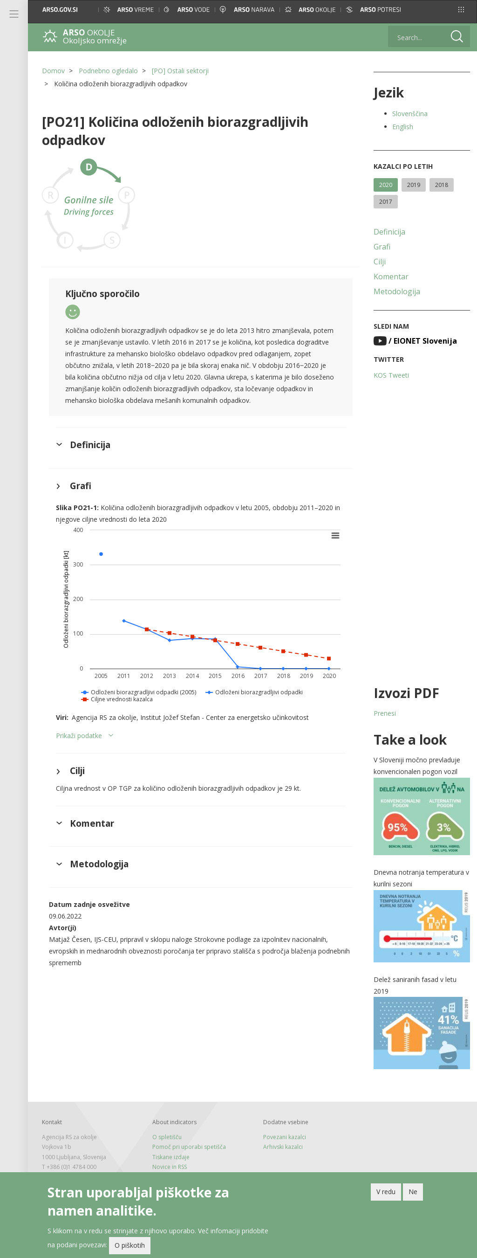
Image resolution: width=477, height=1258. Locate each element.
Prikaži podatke (79, 735)
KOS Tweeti (391, 375)
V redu (385, 1193)
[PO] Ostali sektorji (180, 70)
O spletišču (167, 1137)
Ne (413, 1193)
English (402, 126)
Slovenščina (410, 113)
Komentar (391, 276)
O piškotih (130, 1247)
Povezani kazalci (284, 1137)
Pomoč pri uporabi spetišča (189, 1147)
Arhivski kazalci (283, 1147)
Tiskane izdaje (171, 1157)
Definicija (389, 232)
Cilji (380, 261)
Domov (53, 70)
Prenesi (385, 713)
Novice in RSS (169, 1167)
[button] (461, 9)
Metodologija (397, 291)
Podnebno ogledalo (108, 70)
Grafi (382, 247)
